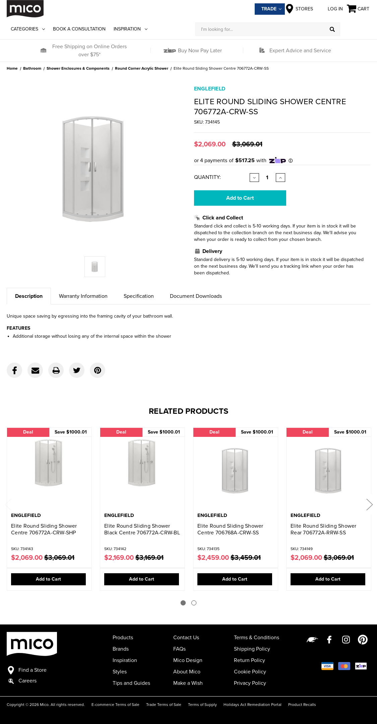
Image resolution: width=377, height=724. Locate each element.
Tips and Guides (131, 683)
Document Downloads (196, 296)
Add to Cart (48, 579)
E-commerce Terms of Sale (115, 704)
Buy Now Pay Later (199, 50)
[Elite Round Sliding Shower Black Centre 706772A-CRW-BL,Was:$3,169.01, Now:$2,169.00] (142, 471)
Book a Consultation (79, 29)
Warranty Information (83, 296)
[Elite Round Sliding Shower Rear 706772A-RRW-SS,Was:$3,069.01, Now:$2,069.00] (329, 471)
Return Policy (249, 660)
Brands (121, 649)
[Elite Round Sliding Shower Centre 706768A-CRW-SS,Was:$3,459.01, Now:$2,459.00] (235, 471)
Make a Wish (188, 683)
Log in (330, 8)
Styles (120, 671)
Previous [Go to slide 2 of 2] (7, 504)
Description (29, 296)
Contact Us (186, 637)
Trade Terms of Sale (163, 704)
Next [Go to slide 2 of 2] (369, 504)
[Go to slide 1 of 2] (183, 602)
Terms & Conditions (256, 637)
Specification (139, 296)
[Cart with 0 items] (358, 9)
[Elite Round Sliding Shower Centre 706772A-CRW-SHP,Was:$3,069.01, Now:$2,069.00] (49, 471)
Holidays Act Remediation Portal (252, 704)
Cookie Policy (250, 671)
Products (123, 637)
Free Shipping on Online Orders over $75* (89, 50)
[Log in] (355, 29)
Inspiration (130, 29)
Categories (28, 29)
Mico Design (187, 660)
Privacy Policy (250, 683)
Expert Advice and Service (300, 50)
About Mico (186, 671)
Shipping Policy (252, 649)
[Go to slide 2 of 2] (193, 602)
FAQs (179, 649)
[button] (43, 50)
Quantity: (207, 177)
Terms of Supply (202, 704)
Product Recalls (302, 704)
